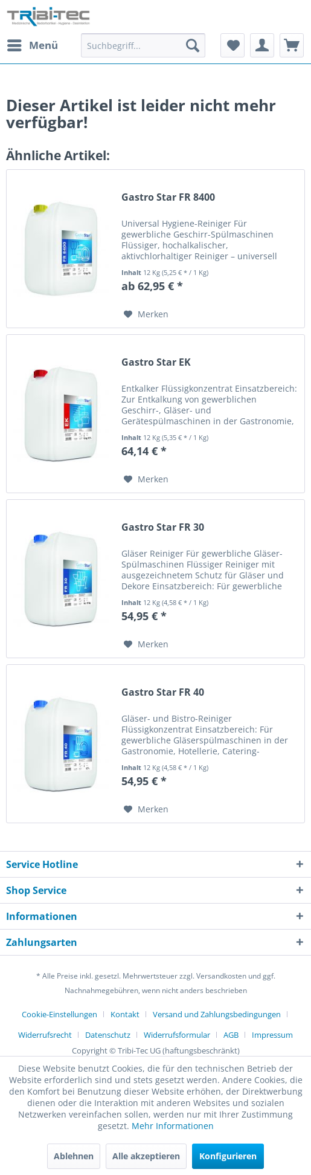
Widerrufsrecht (45, 1034)
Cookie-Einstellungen (59, 1014)
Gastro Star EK (156, 362)
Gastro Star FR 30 (162, 527)
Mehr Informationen (173, 1125)
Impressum (272, 1034)
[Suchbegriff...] (143, 45)
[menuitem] (32, 45)
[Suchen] (192, 45)
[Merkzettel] (232, 45)
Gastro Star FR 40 (162, 692)
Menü (32, 44)
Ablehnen (74, 1156)
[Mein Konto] (262, 45)
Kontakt (125, 1014)
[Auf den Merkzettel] (146, 314)
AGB (231, 1034)
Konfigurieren (228, 1156)
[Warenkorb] (292, 45)
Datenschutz (107, 1034)
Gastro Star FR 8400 (168, 197)
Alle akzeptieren (146, 1156)
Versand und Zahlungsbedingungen (217, 1014)
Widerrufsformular (177, 1034)
